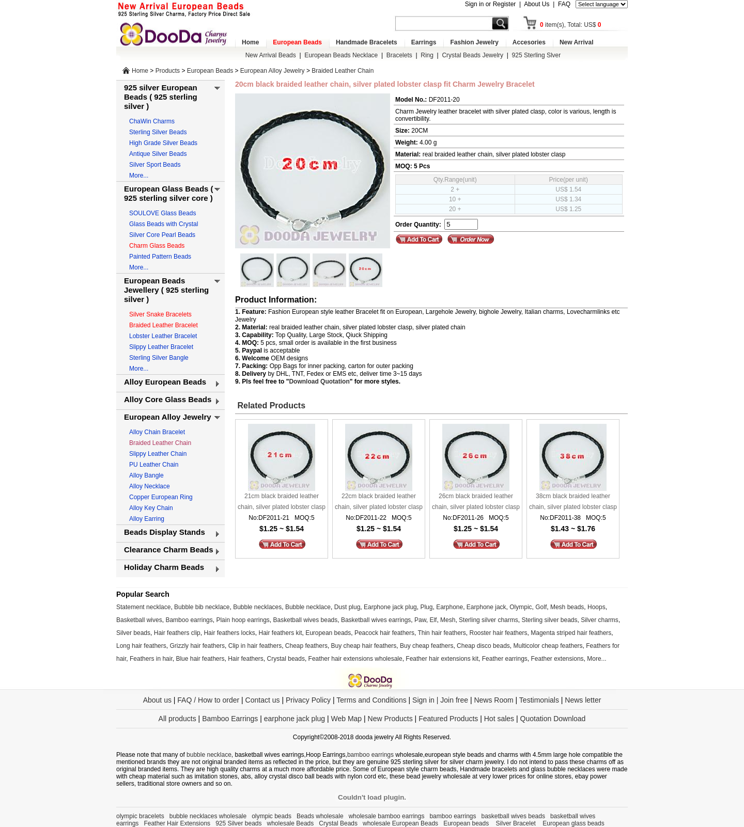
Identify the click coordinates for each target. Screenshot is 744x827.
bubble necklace (209, 754)
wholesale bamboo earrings (387, 816)
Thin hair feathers (441, 633)
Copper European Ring (161, 497)
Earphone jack (486, 607)
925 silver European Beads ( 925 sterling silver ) (160, 96)
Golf (541, 607)
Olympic (520, 607)
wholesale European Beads (400, 823)
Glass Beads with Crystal (163, 224)
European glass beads (573, 823)
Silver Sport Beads (154, 164)
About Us (536, 4)
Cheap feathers (306, 645)
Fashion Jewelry (474, 42)
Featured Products (448, 718)
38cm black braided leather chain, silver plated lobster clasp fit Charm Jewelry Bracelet (573, 502)
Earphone (449, 607)
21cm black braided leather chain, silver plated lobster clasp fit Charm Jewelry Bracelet (282, 502)
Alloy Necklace (149, 486)
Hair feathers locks (229, 633)
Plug (426, 607)
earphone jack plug (294, 718)
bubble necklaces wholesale (207, 816)
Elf (433, 620)
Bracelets (399, 55)
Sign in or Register (490, 4)
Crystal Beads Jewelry (472, 55)
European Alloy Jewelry (272, 70)
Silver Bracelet (517, 823)
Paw (420, 620)
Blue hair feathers (200, 658)
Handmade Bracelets (366, 42)
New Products (390, 718)
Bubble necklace (308, 607)
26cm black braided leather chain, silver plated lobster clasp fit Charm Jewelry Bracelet (476, 502)
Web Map (346, 718)
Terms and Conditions (371, 700)
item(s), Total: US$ (570, 24)
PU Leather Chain (153, 464)
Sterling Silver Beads (158, 132)
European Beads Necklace (341, 55)
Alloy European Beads (165, 381)
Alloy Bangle (146, 475)
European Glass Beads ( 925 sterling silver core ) (168, 193)
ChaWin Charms (152, 121)
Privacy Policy (308, 700)
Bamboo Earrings (230, 718)
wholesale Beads (290, 823)
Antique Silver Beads (158, 153)
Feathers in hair (151, 658)
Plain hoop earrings (242, 620)
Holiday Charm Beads (164, 567)
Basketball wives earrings (376, 620)
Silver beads (133, 633)
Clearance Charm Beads (168, 549)
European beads (328, 633)
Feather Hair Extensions (177, 823)
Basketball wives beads (305, 620)
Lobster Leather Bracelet (163, 336)
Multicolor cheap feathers (548, 645)
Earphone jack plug (390, 607)
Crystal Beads (338, 823)
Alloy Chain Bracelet (157, 432)
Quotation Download (553, 718)
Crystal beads (286, 658)
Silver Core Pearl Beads (162, 234)
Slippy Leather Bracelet (161, 347)
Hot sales (499, 718)
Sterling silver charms (488, 620)
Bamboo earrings (188, 620)
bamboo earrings (370, 754)
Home (250, 42)
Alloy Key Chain (151, 508)
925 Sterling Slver (536, 55)
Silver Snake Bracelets (160, 314)
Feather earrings (505, 658)
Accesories (529, 42)
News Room (494, 700)
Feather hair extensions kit (442, 658)
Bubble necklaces (257, 607)
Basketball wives (139, 620)
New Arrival (577, 42)
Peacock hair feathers (384, 633)
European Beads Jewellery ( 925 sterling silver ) (166, 290)
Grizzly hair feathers (197, 645)
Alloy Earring (146, 518)
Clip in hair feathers (255, 645)
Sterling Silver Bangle (159, 357)
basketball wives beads (513, 816)
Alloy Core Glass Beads (167, 399)
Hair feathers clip (177, 633)
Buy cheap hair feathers (364, 645)
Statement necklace (143, 607)
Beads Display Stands (164, 532)
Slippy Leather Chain (158, 453)
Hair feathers (246, 658)
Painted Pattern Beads (160, 256)
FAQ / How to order (208, 700)
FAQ (564, 4)
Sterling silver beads (549, 620)
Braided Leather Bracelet (163, 325)
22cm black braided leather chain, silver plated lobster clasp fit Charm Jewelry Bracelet (379, 502)
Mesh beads (567, 607)
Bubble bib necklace (201, 607)
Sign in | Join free (440, 700)
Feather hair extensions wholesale (355, 658)
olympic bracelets (140, 816)
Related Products (270, 405)
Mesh (447, 620)
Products (168, 70)
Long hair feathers (141, 645)
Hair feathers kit (280, 633)
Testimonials (539, 700)
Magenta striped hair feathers (571, 633)
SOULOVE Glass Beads (162, 213)
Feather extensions (557, 658)
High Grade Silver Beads (163, 143)
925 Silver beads (238, 823)
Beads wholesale (320, 816)
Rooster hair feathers (499, 633)
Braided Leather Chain (343, 70)
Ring (427, 55)
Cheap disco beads (483, 645)
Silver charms (599, 620)
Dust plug (347, 607)
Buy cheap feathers (426, 645)
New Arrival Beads (270, 55)
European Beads (297, 42)
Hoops (596, 607)
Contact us (262, 700)
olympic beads (271, 816)
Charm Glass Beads (156, 245)
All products (177, 718)
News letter (583, 700)
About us (157, 700)
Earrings (424, 42)
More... (138, 175)
